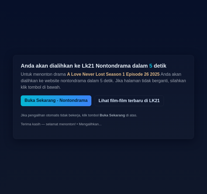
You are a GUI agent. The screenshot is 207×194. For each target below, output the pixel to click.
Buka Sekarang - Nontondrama (56, 100)
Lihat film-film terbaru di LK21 (129, 100)
